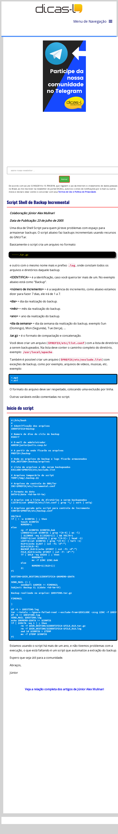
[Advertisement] (61, 727)
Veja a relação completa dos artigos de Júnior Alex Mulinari (64, 689)
